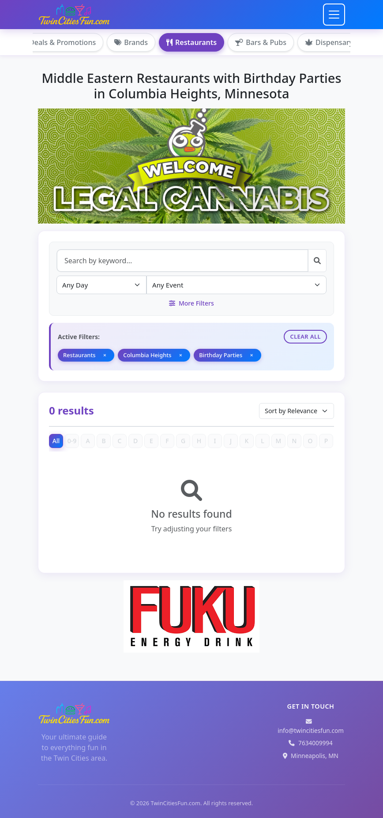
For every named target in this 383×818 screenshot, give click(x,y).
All (56, 441)
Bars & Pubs (260, 42)
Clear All (305, 336)
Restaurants (191, 42)
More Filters (191, 303)
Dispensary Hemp (340, 42)
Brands (131, 42)
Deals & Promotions (57, 42)
